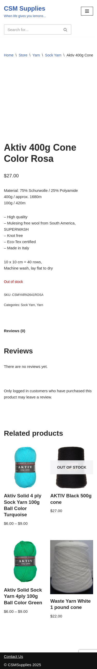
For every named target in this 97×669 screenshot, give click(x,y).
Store (23, 55)
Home (8, 55)
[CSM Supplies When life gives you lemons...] (25, 11)
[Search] (32, 29)
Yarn (36, 55)
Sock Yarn (53, 55)
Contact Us (13, 656)
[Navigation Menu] (87, 11)
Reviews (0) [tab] (14, 331)
